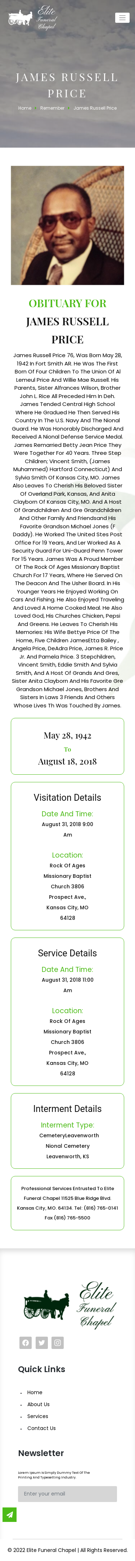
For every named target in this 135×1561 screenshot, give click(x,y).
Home (34, 1392)
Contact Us (41, 1428)
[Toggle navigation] (122, 18)
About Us (38, 1404)
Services (37, 1416)
